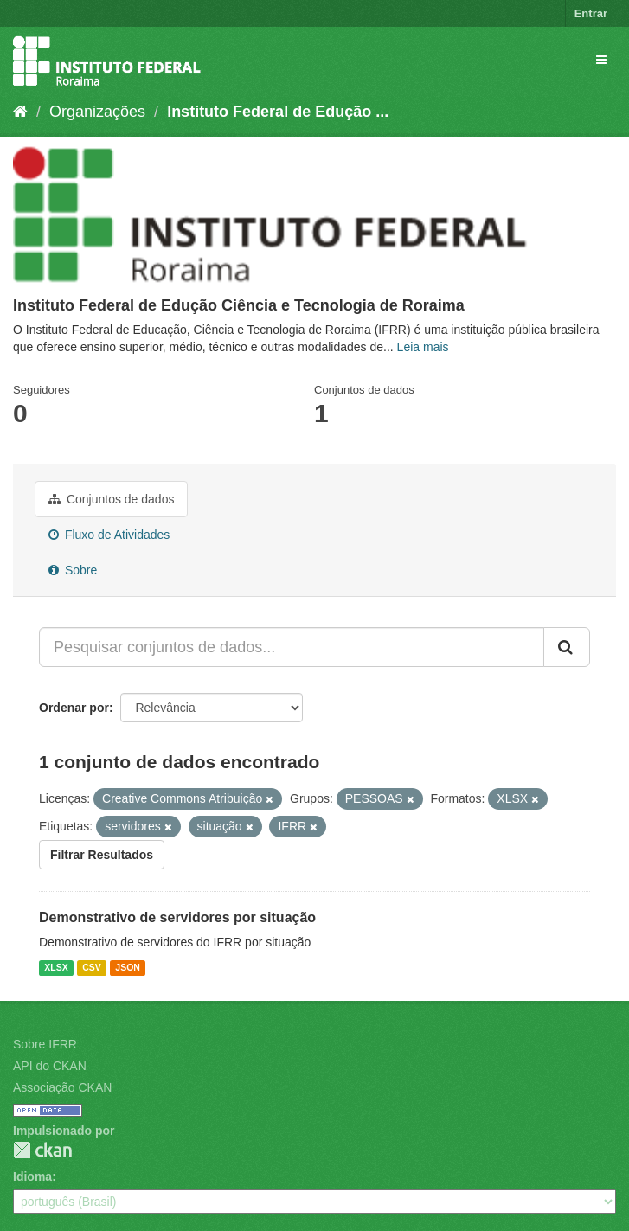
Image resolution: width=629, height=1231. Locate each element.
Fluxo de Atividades (109, 535)
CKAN (42, 1150)
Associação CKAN (62, 1087)
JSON (127, 967)
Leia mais (423, 347)
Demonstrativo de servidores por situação (177, 917)
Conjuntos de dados (111, 499)
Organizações (97, 111)
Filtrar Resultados (101, 855)
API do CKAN (50, 1066)
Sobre (72, 570)
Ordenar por (74, 708)
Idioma (32, 1176)
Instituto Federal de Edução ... (277, 111)
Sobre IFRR (45, 1044)
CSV (91, 967)
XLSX (55, 967)
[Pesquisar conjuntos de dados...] (291, 647)
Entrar (590, 13)
